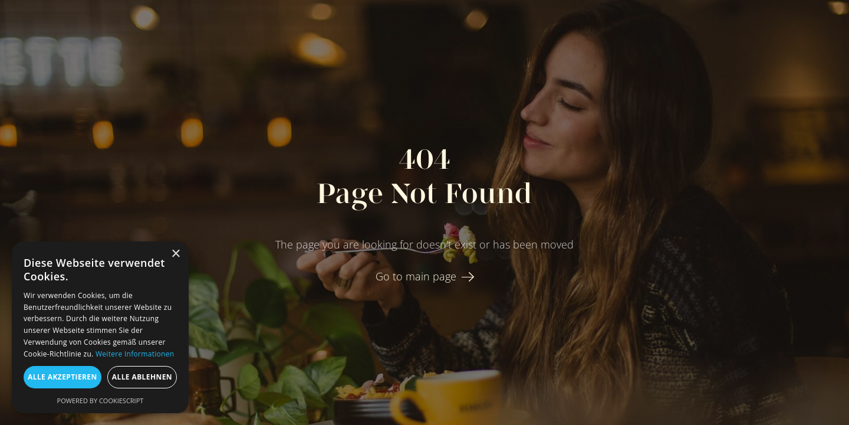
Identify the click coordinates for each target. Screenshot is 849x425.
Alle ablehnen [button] (142, 377)
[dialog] (100, 327)
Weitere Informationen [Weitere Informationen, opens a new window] (135, 354)
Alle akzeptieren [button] (62, 377)
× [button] (175, 254)
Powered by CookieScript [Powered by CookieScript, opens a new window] (100, 400)
